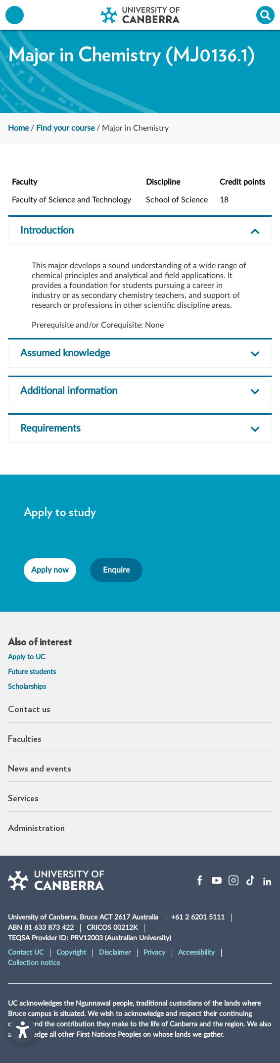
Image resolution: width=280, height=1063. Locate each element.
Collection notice (34, 963)
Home (18, 128)
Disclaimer (115, 952)
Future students (32, 672)
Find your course (65, 128)
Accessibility (196, 952)
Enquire (116, 570)
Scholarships (27, 686)
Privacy (154, 952)
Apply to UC (26, 657)
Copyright (71, 952)
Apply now (50, 570)
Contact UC (26, 952)
